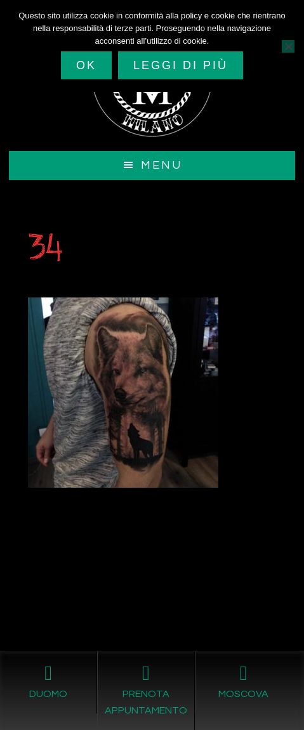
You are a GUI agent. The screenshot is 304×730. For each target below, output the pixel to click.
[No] (288, 46)
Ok (86, 65)
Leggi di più (180, 65)
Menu (161, 165)
